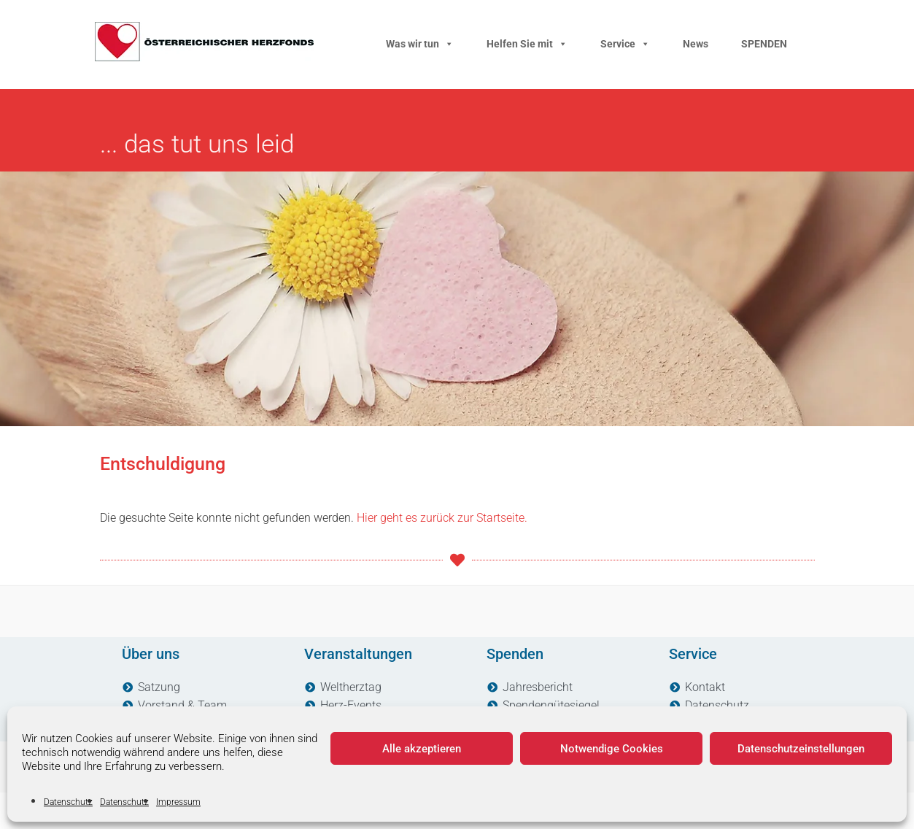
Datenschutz (68, 802)
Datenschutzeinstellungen (800, 748)
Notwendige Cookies (611, 748)
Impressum (178, 802)
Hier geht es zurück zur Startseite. (442, 518)
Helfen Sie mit (527, 44)
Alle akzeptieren (421, 748)
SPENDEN (764, 44)
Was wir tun (420, 44)
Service (625, 44)
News (695, 44)
